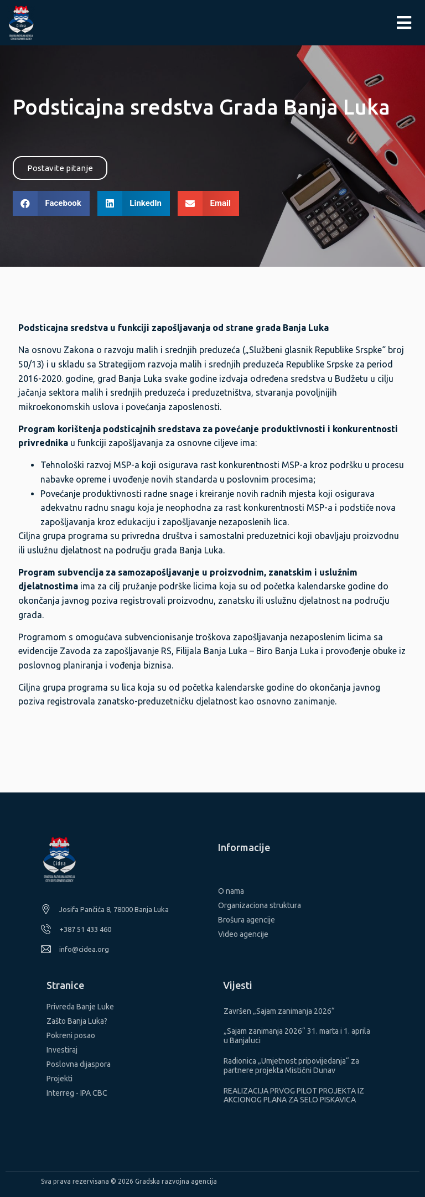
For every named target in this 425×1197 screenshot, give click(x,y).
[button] (60, 168)
